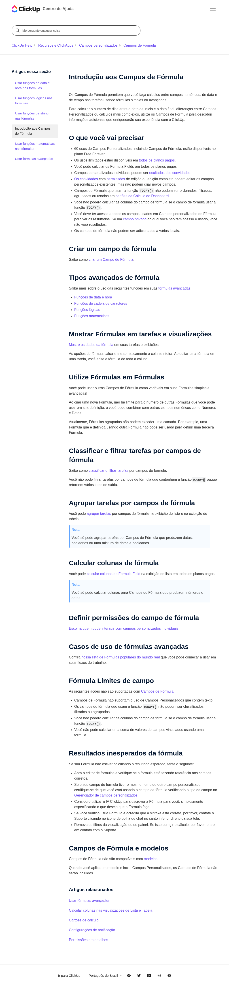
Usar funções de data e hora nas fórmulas (32, 85)
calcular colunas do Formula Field (113, 574)
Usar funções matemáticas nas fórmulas (35, 146)
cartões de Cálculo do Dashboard (142, 196)
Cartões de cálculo (84, 920)
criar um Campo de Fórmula (111, 259)
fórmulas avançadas (174, 288)
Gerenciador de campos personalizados (106, 795)
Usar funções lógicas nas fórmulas (34, 100)
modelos (150, 859)
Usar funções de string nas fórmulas (32, 115)
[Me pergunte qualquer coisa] (77, 30)
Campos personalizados (98, 45)
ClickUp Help (22, 45)
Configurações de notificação (92, 930)
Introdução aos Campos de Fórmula (33, 130)
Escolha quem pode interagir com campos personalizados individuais (123, 628)
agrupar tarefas (99, 513)
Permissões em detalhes (88, 940)
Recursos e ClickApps (55, 45)
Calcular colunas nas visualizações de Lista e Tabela (110, 910)
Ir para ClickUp (69, 975)
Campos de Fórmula (139, 45)
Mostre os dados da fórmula (91, 345)
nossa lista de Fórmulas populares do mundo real (120, 657)
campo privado (134, 219)
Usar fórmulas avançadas (89, 900)
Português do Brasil (105, 975)
